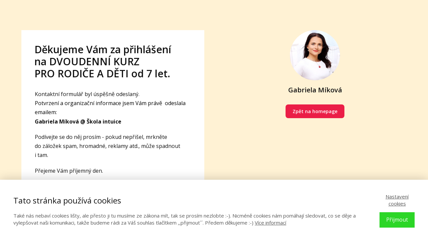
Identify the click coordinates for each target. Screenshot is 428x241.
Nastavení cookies (397, 200)
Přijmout (397, 219)
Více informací (270, 222)
